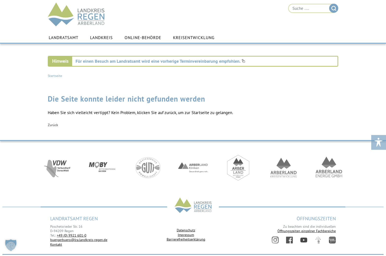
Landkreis (101, 37)
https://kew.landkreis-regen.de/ (283, 168)
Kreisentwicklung (193, 37)
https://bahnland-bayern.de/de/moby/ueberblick (102, 168)
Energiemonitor (332, 240)
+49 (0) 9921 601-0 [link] (71, 235)
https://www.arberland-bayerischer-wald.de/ (238, 168)
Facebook (289, 240)
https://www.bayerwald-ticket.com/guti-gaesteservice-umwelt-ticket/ (147, 168)
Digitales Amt (318, 240)
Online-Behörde (143, 37)
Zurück (53, 125)
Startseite (55, 76)
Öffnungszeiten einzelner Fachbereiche (306, 231)
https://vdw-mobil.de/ (57, 168)
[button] (11, 245)
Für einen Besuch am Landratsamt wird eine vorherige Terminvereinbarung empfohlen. (160, 61)
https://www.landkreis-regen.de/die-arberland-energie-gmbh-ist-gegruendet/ (329, 168)
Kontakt (56, 244)
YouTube (303, 240)
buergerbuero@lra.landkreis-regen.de (78, 240)
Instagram (275, 240)
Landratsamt (63, 37)
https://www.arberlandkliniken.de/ (193, 168)
